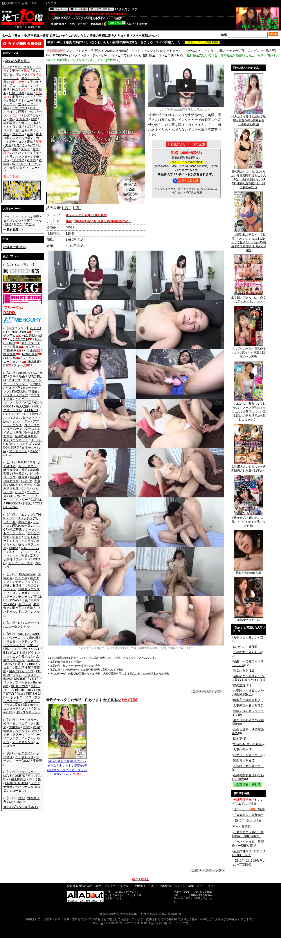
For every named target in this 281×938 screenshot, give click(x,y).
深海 (6, 537)
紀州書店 (18, 473)
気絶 (21, 126)
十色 (25, 600)
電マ (35, 149)
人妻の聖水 (241, 749)
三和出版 (9, 522)
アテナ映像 (17, 376)
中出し (31, 111)
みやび (34, 731)
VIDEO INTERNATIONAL (22, 330)
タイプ (8, 220)
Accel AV (24, 373)
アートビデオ (18, 451)
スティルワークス (20, 563)
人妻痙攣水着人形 (245, 705)
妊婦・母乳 (16, 93)
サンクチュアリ (28, 518)
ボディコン (16, 141)
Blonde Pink (23, 690)
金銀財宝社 (11, 481)
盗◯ (30, 126)
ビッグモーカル (23, 656)
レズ (27, 115)
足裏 (15, 97)
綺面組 (34, 477)
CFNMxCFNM (13, 529)
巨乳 (21, 111)
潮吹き (13, 100)
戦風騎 (13, 548)
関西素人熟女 (242, 760)
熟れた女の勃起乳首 (248, 571)
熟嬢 (24, 555)
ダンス (25, 149)
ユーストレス (24, 757)
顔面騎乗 (9, 123)
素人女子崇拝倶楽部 (21, 557)
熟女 (17, 35)
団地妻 (237, 738)
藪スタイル (26, 753)
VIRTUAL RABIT (29, 634)
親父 (8, 224)
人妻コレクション (21, 658)
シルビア (33, 533)
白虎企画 (9, 354)
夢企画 (37, 760)
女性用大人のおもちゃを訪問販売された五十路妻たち (248, 467)
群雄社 (27, 503)
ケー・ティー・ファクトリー (20, 497)
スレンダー (23, 156)
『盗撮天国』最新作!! (248, 815)
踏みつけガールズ (21, 671)
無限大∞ (14, 727)
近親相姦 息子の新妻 (247, 744)
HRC (27, 402)
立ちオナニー (27, 104)
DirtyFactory (27, 574)
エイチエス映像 (21, 430)
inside (34, 451)
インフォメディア (15, 395)
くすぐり (9, 126)
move (26, 727)
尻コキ (26, 85)
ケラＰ (19, 492)
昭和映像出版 (21, 525)
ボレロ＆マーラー (28, 712)
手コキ (34, 82)
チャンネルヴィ (26, 581)
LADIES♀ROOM (16, 783)
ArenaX (36, 384)
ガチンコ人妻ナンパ (247, 637)
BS (5, 652)
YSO (21, 798)
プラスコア (32, 675)
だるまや (21, 578)
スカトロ (22, 119)
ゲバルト (27, 488)
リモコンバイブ (24, 145)
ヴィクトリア (12, 402)
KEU (12, 484)
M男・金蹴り (24, 67)
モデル (26, 217)
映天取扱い (23, 406)
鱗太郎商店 (18, 779)
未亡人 (30, 224)
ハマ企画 (30, 350)
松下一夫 (9, 723)
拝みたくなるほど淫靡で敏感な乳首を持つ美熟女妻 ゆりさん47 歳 (248, 119)
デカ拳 (22, 593)
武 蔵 (36, 727)
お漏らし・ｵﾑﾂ (28, 123)
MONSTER (30, 354)
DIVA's (14, 600)
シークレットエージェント (22, 531)
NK (20, 622)
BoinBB (32, 645)
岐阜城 (22, 477)
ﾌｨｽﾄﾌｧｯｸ (18, 160)
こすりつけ (19, 108)
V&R (33, 678)
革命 (32, 462)
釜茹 (24, 470)
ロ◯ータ (21, 74)
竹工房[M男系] (32, 335)
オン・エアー (21, 421)
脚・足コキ (11, 85)
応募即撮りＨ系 (26, 436)
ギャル (37, 220)
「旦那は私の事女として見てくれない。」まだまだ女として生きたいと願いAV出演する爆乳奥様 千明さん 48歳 (248, 241)
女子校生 (15, 70)
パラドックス (27, 641)
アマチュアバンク (21, 423)
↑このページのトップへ (207, 691)
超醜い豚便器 (12, 585)
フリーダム (23, 682)
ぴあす (35, 649)
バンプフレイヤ (14, 645)
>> (13, 229)
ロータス (18, 790)
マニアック (26, 723)
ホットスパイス (21, 697)
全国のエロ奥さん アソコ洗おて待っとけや (248, 678)
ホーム (6, 35)
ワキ (30, 152)
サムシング (26, 514)
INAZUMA (19, 391)
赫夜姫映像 (11, 470)
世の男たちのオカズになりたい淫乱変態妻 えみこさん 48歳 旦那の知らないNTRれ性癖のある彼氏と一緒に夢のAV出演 (248, 178)
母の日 (33, 637)
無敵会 (8, 731)
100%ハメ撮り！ (15, 663)
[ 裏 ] (78, 208)
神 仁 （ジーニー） (22, 552)
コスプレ (18, 134)
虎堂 (30, 608)
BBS (32, 663)
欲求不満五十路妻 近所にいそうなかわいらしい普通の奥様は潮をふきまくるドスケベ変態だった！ (67, 766)
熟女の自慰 (241, 670)
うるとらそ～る (26, 399)
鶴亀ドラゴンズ (29, 589)
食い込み (21, 130)
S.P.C (7, 455)
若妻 (30, 93)
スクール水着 (21, 138)
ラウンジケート (29, 772)
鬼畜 (8, 145)
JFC (36, 525)
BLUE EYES (19, 686)
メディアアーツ (14, 734)
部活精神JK (23, 667)
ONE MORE (17, 801)
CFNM (7, 67)
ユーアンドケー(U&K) (21, 758)
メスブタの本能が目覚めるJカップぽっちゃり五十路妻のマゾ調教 (248, 351)
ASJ (37, 406)
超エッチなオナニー (247, 755)
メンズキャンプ (23, 742)
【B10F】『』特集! (249, 809)
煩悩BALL (10, 649)
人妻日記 (33, 660)
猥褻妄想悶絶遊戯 (245, 700)
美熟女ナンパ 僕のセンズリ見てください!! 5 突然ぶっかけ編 (248, 520)
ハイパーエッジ (16, 637)
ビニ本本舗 (17, 652)
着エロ (31, 160)
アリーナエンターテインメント (22, 382)
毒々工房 (18, 608)
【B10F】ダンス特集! (248, 820)
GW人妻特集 (241, 826)
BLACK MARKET (15, 678)
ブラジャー (11, 217)
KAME (22, 462)
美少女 (8, 74)
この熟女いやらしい (247, 652)
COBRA (10, 358)
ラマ (30, 775)
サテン (18, 224)
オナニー (27, 100)
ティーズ (20, 365)
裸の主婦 (239, 685)
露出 (30, 141)
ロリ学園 (35, 779)
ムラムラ (21, 731)
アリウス (14, 380)
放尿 (34, 119)
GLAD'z (26, 481)
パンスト (27, 97)
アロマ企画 (12, 387)
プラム (17, 675)
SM (11, 119)
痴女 (15, 89)
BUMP (23, 649)
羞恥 (15, 149)
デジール (24, 596)
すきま (16, 537)
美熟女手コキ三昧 (248, 618)
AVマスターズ (24, 428)
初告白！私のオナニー (248, 766)
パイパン (18, 152)
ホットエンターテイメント (21, 706)
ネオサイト (32, 622)
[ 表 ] (66, 208)
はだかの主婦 (242, 646)
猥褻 (36, 217)
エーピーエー (20, 414)
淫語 (6, 108)
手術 (27, 220)
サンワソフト (19, 339)
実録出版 (24, 522)
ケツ (18, 220)
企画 (30, 134)
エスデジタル (12, 410)
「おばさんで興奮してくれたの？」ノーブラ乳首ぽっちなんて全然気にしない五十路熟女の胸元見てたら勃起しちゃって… (248, 410)
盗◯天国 (24, 604)
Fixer (19, 693)
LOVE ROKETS (14, 775)
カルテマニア (27, 466)
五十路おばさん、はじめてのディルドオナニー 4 (248, 298)
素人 (35, 70)
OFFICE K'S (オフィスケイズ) (22, 441)
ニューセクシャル (17, 626)
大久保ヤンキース (15, 440)
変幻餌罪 (21, 705)
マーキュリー (27, 719)
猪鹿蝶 (33, 391)
